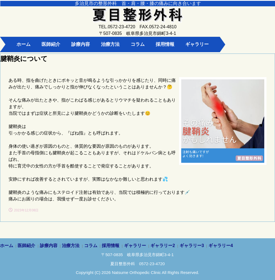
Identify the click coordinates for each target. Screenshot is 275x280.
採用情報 (165, 44)
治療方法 (110, 44)
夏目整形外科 (137, 19)
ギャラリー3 (192, 245)
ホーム (23, 44)
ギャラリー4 (220, 245)
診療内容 (80, 44)
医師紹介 (51, 44)
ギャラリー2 (162, 245)
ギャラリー (197, 44)
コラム (138, 44)
